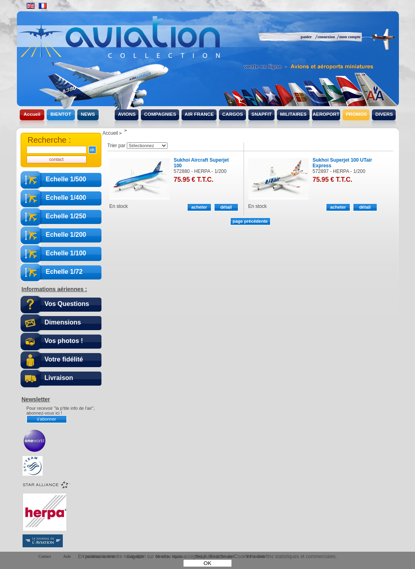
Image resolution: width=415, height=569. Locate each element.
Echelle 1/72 (64, 271)
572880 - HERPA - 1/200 (200, 171)
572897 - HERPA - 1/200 (339, 171)
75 (194, 179)
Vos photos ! (64, 340)
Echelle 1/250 (66, 216)
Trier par (116, 145)
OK (207, 563)
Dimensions (63, 322)
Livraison (59, 377)
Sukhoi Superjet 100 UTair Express (342, 162)
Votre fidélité (64, 359)
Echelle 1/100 (66, 253)
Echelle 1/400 (66, 197)
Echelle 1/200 (66, 234)
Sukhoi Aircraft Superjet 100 (201, 162)
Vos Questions (67, 303)
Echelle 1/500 (66, 179)
